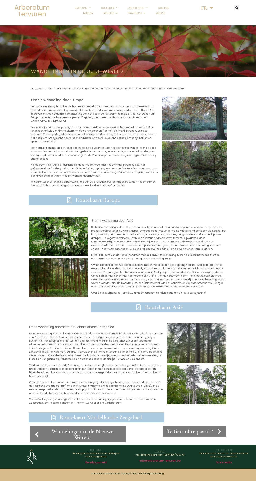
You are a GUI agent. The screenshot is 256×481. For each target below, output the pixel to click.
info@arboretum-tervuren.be (160, 461)
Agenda (88, 13)
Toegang (96, 450)
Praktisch (136, 13)
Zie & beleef (138, 8)
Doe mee (164, 8)
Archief (110, 13)
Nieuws (160, 13)
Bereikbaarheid (96, 462)
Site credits (224, 462)
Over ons (83, 8)
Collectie (109, 8)
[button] (236, 7)
